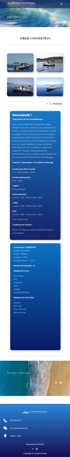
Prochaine (57, 104)
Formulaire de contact (19, 428)
